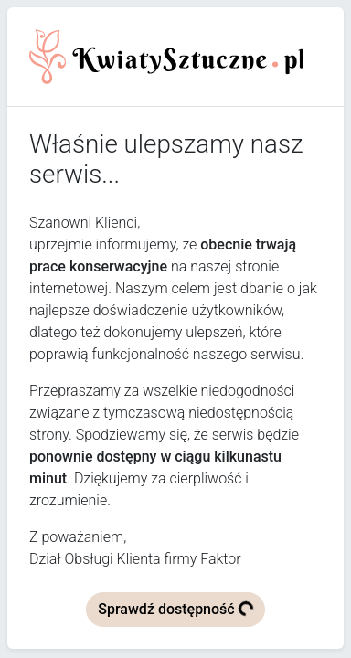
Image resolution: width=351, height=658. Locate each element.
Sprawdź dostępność (176, 609)
